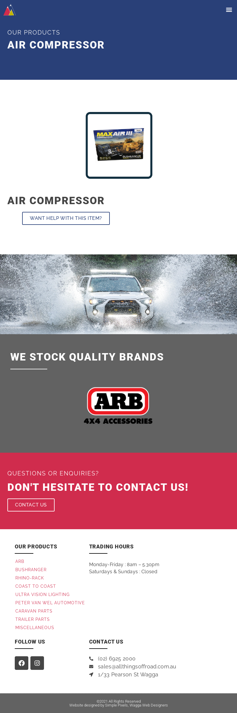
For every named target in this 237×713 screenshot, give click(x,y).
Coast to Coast (35, 586)
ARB (19, 561)
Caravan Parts (34, 611)
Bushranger (31, 569)
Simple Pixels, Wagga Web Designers (136, 705)
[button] (229, 9)
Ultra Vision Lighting (42, 594)
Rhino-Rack (29, 578)
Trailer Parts (32, 619)
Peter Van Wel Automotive (50, 602)
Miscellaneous (34, 627)
